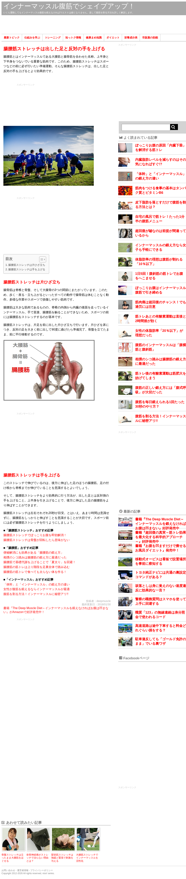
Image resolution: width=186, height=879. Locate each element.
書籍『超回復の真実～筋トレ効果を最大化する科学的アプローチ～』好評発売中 (160, 537)
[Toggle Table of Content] (40, 259)
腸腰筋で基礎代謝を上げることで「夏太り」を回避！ (39, 562)
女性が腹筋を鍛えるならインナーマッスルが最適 (36, 589)
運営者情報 (22, 870)
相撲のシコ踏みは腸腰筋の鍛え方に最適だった (35, 557)
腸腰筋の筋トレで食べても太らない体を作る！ (35, 571)
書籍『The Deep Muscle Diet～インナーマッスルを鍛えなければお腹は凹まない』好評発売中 (160, 523)
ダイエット (113, 37)
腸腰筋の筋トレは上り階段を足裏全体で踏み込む (36, 567)
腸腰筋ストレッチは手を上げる (26, 269)
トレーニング (53, 37)
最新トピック (12, 37)
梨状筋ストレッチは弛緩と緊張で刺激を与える (62, 857)
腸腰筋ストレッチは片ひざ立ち (26, 264)
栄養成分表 (130, 37)
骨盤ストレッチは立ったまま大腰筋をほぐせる (13, 857)
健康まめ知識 (94, 37)
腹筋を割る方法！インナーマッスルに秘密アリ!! (35, 594)
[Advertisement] (94, 24)
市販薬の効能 (150, 37)
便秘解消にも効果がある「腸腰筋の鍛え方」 (33, 552)
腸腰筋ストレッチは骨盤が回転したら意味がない (36, 540)
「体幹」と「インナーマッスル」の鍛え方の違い (36, 584)
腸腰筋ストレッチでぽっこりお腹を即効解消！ (35, 535)
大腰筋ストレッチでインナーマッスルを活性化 (87, 857)
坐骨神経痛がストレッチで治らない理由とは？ (37, 857)
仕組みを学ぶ (32, 37)
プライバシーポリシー (41, 870)
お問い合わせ (8, 870)
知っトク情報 (73, 37)
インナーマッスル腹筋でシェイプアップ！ (69, 6)
